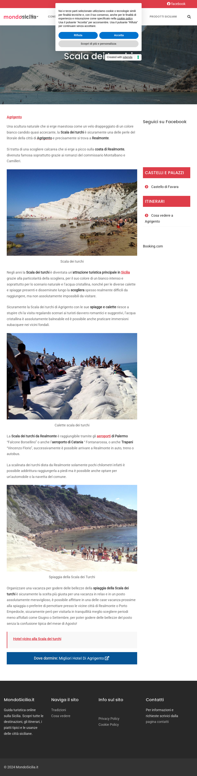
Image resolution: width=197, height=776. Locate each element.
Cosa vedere (60, 716)
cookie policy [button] (124, 379)
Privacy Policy (108, 719)
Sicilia (125, 272)
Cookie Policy (108, 725)
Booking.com (153, 246)
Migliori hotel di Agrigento (84, 658)
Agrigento (14, 117)
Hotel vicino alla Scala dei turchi (37, 639)
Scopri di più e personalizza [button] (98, 404)
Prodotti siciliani (163, 16)
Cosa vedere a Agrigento (159, 218)
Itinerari (133, 16)
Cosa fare (28, 16)
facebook (176, 4)
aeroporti (104, 436)
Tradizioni (107, 16)
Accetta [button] (119, 396)
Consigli (54, 16)
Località (80, 16)
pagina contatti (157, 722)
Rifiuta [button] (78, 396)
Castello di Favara (165, 187)
